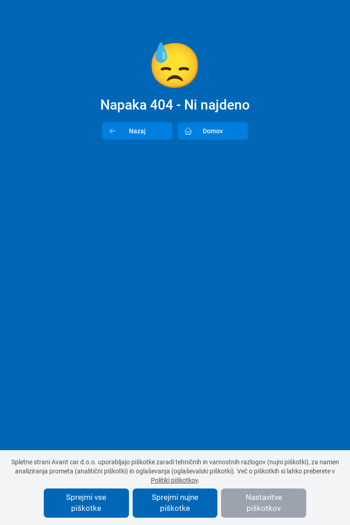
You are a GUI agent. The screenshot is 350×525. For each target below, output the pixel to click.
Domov (200, 131)
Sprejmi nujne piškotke (175, 503)
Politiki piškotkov (174, 480)
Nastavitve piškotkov (264, 503)
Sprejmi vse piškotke (86, 503)
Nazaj (124, 131)
